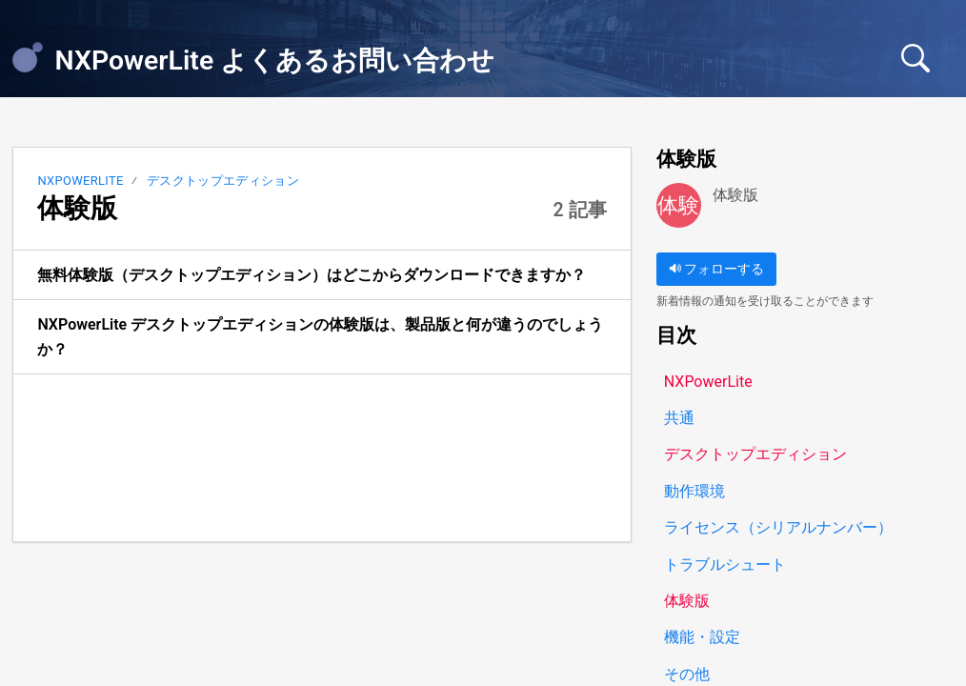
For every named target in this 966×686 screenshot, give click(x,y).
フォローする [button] (717, 269)
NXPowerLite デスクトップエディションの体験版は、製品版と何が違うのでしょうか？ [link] (320, 336)
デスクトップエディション (223, 180)
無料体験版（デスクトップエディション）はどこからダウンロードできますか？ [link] (311, 275)
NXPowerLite (80, 180)
